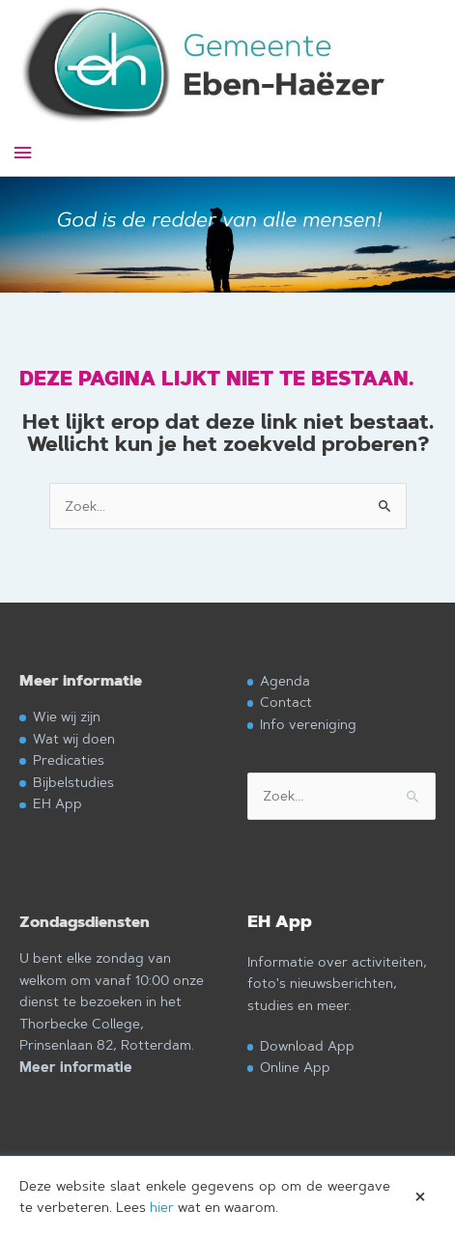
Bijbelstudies (73, 782)
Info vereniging (308, 724)
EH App (57, 803)
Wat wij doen (74, 738)
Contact (286, 701)
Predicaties (68, 759)
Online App (295, 1066)
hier (162, 1207)
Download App (307, 1045)
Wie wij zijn (66, 716)
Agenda (285, 680)
